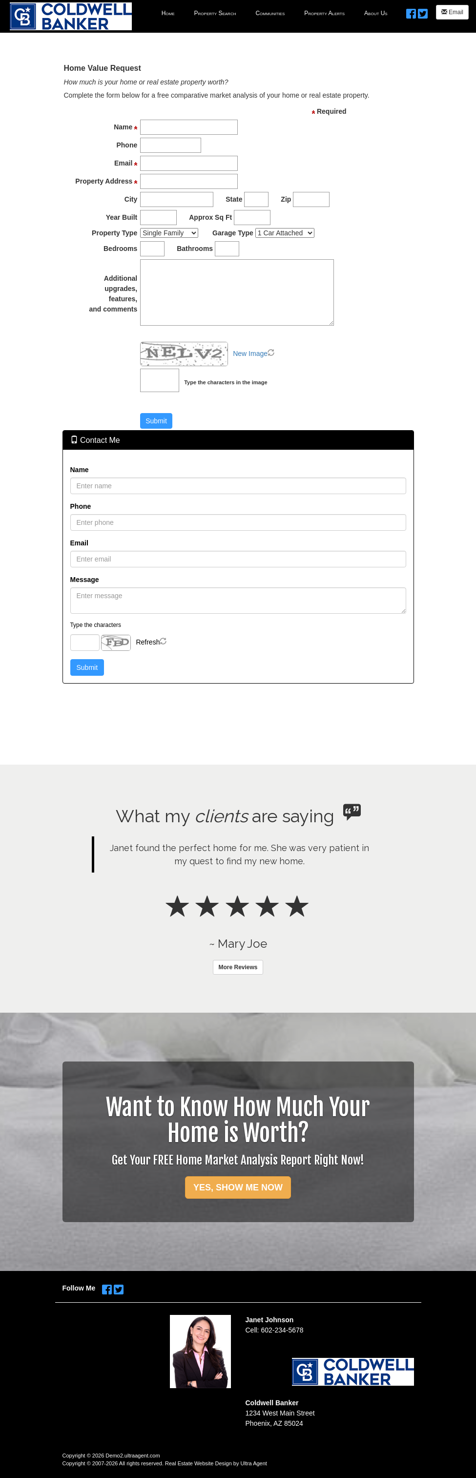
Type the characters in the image (225, 382)
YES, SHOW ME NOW (238, 1187)
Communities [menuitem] (270, 13)
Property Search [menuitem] (215, 13)
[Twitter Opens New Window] (423, 11)
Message (84, 579)
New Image (250, 353)
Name (79, 470)
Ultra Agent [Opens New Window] (253, 1463)
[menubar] (274, 12)
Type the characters (95, 625)
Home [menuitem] (168, 13)
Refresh (148, 642)
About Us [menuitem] (376, 13)
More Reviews (237, 967)
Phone (80, 506)
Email (452, 12)
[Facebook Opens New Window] (411, 11)
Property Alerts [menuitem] (324, 13)
